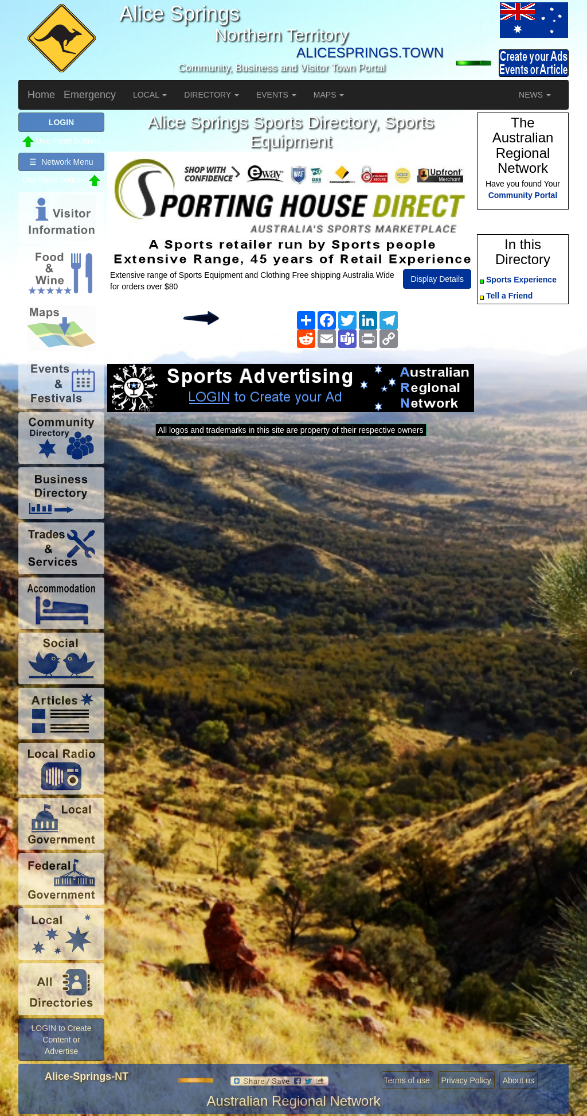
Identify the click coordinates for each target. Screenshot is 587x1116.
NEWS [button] (535, 94)
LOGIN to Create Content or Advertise (61, 1040)
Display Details (437, 279)
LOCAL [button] (150, 94)
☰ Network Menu (61, 161)
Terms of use (407, 1080)
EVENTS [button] (276, 94)
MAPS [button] (329, 94)
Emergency (90, 94)
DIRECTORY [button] (211, 94)
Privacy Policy (466, 1080)
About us (518, 1080)
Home (41, 94)
